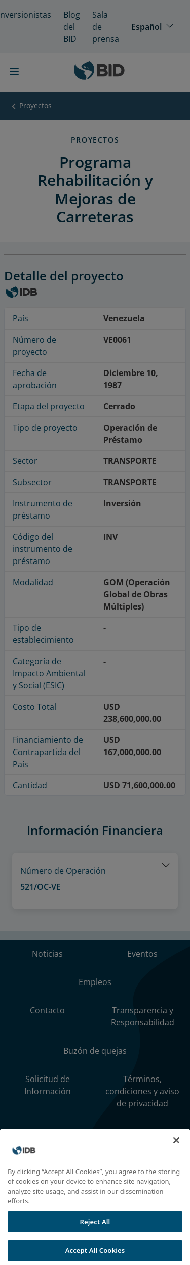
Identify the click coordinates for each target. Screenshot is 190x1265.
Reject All (95, 1238)
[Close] (176, 1157)
